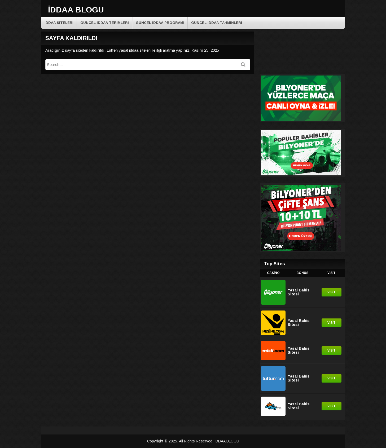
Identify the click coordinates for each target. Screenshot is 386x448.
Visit (331, 292)
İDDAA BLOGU (76, 9)
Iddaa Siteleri (59, 23)
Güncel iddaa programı (160, 23)
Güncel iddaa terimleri (104, 23)
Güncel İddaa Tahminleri (216, 23)
